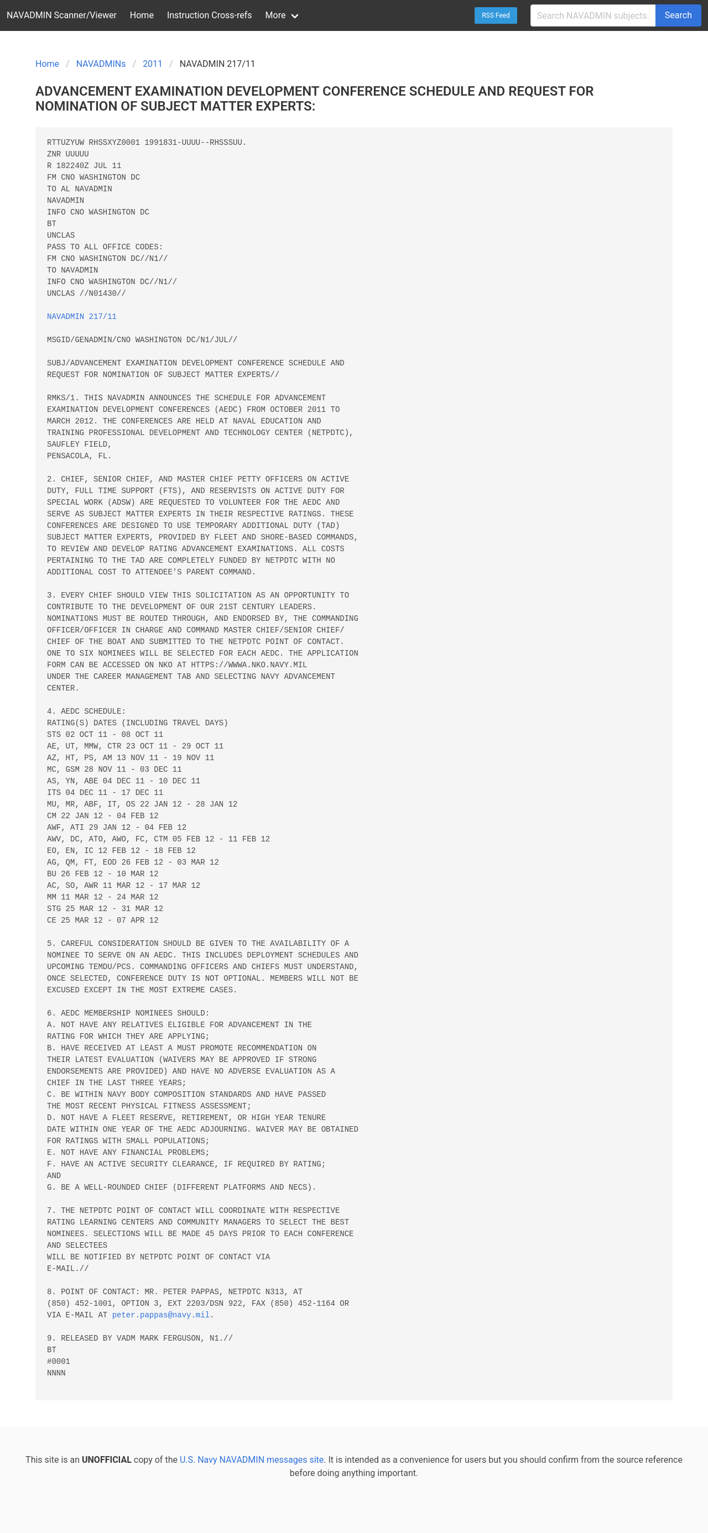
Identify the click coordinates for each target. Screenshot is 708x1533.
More (276, 15)
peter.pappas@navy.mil (161, 1315)
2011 (153, 64)
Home (142, 15)
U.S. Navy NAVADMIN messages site (252, 1459)
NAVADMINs (101, 64)
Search (678, 15)
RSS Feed (496, 15)
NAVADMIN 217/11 (82, 317)
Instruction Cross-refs (209, 15)
